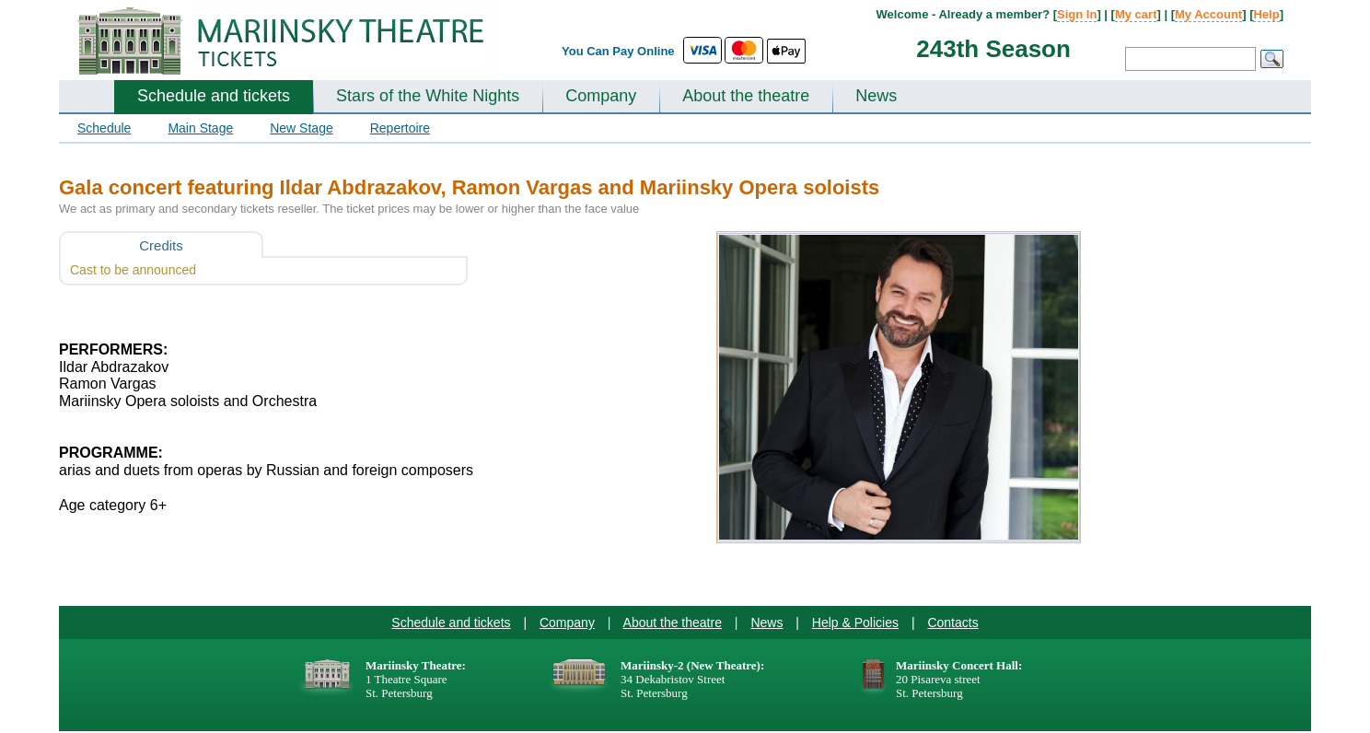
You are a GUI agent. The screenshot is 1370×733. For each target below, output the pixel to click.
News (876, 96)
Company (600, 96)
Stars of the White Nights (427, 96)
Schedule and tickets (213, 96)
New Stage (301, 128)
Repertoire (400, 128)
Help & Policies (855, 622)
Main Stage (200, 128)
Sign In (1077, 14)
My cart (1136, 14)
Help (1266, 14)
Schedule (104, 128)
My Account (1208, 14)
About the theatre (745, 96)
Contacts (952, 622)
